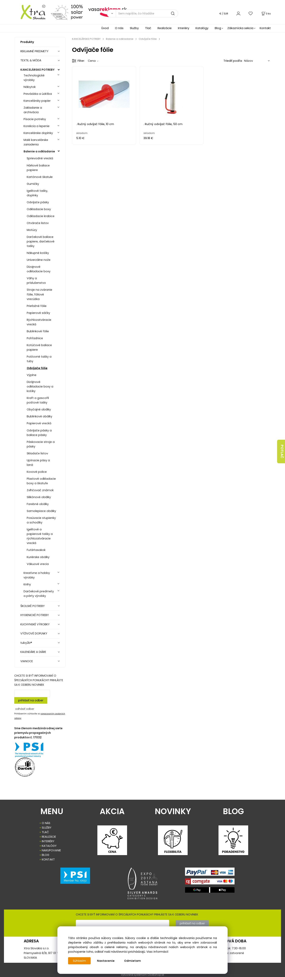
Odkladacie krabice (40, 216)
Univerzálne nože (38, 260)
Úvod (105, 28)
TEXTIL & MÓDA (30, 60)
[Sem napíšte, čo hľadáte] (147, 13)
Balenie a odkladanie (39, 151)
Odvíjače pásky (38, 202)
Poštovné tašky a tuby (39, 359)
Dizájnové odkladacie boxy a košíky (40, 386)
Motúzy (32, 230)
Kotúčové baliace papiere (39, 347)
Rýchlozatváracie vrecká (39, 322)
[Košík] (266, 13)
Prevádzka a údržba (38, 94)
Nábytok (30, 87)
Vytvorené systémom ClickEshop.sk (142, 974)
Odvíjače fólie (37, 368)
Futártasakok (36, 550)
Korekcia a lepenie (36, 126)
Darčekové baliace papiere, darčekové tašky (40, 241)
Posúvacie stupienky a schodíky (41, 520)
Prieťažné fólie (37, 306)
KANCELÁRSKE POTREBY (37, 70)
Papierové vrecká (39, 423)
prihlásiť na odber (30, 700)
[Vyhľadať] (111, 13)
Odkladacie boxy (39, 209)
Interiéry (183, 28)
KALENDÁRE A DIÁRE (33, 652)
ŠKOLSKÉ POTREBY (32, 606)
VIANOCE (26, 661)
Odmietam (132, 961)
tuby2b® (26, 643)
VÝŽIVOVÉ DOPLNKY (33, 633)
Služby (134, 28)
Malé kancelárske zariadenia (36, 142)
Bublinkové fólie (38, 331)
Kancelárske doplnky (38, 133)
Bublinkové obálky (39, 416)
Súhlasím (79, 961)
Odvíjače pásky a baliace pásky (39, 432)
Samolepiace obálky (41, 511)
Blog (218, 28)
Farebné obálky (38, 504)
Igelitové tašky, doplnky (37, 193)
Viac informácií (157, 952)
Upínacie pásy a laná (38, 462)
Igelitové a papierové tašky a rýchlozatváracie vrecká (40, 536)
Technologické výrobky (34, 77)
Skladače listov (37, 453)
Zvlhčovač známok (40, 490)
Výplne (31, 375)
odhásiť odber (24, 709)
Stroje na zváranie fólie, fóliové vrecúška (39, 294)
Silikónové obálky (39, 497)
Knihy (27, 584)
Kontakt (265, 28)
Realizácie (165, 28)
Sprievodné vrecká (40, 158)
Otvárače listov (38, 223)
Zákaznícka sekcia (240, 28)
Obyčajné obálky (39, 409)
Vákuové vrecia (38, 564)
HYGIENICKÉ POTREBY (34, 615)
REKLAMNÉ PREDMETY (34, 51)
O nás (119, 28)
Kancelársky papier (37, 101)
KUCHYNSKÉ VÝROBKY (35, 624)
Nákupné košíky (38, 253)
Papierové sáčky (38, 313)
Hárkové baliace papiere (38, 167)
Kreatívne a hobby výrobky (37, 575)
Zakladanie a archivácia (33, 110)
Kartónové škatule (40, 177)
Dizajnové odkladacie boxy (38, 269)
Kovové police (37, 472)
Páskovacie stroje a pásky (41, 444)
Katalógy (202, 28)
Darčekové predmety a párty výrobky (39, 593)
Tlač (148, 28)
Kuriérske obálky (38, 557)
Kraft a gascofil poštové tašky (38, 400)
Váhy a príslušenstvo (36, 280)
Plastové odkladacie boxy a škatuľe (41, 481)
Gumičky (33, 184)
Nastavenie (106, 961)
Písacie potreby (35, 119)
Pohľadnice (35, 338)
